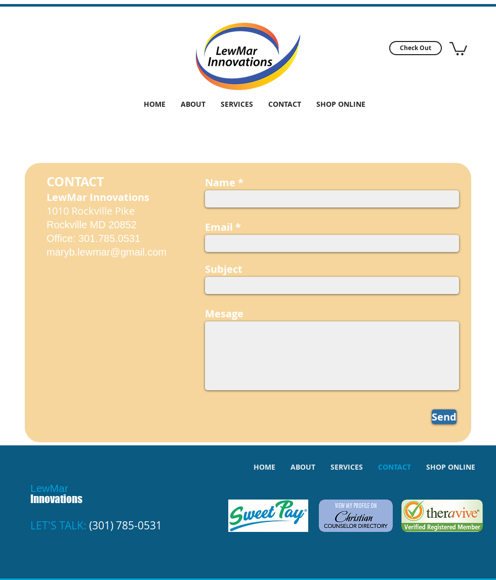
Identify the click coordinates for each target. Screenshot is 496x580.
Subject (223, 269)
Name (220, 183)
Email (219, 227)
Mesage (224, 314)
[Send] (444, 416)
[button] (415, 48)
